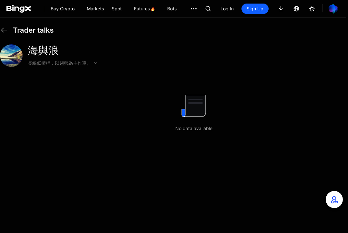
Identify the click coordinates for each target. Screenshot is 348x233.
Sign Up (255, 8)
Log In (227, 8)
